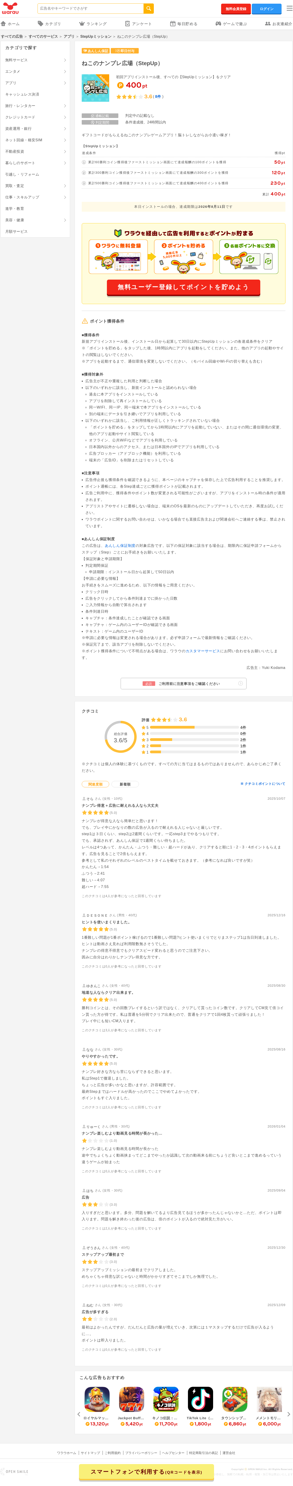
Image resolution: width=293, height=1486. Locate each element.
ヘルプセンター (173, 1453)
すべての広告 (12, 36)
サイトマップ (90, 1453)
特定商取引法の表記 (203, 1453)
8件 (158, 97)
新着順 (125, 784)
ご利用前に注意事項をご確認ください (193, 683)
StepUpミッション (95, 36)
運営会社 (228, 1453)
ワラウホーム (66, 1453)
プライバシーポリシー (141, 1453)
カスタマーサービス (203, 651)
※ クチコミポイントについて (262, 784)
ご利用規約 (113, 1453)
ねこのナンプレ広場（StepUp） (122, 63)
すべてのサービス (43, 36)
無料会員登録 (236, 9)
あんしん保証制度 (120, 546)
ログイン (267, 9)
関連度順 (95, 784)
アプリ (69, 36)
